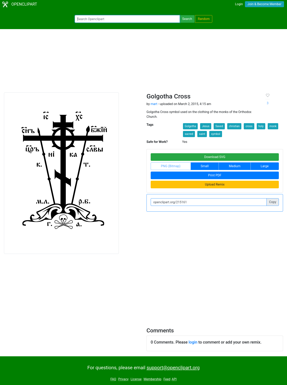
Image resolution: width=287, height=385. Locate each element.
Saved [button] (219, 126)
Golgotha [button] (190, 126)
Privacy (123, 379)
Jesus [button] (205, 126)
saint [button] (202, 134)
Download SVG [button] (214, 157)
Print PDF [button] (214, 175)
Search (187, 19)
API (174, 379)
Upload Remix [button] (214, 184)
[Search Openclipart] (127, 19)
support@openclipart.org (173, 367)
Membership (152, 379)
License (136, 379)
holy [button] (261, 126)
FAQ (113, 379)
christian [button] (234, 126)
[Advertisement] (143, 62)
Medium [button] (234, 166)
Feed (166, 379)
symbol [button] (215, 134)
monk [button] (272, 126)
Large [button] (265, 166)
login (193, 342)
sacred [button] (189, 134)
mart (153, 104)
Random (204, 19)
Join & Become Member (264, 4)
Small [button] (205, 166)
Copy (272, 202)
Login (239, 4)
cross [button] (249, 126)
